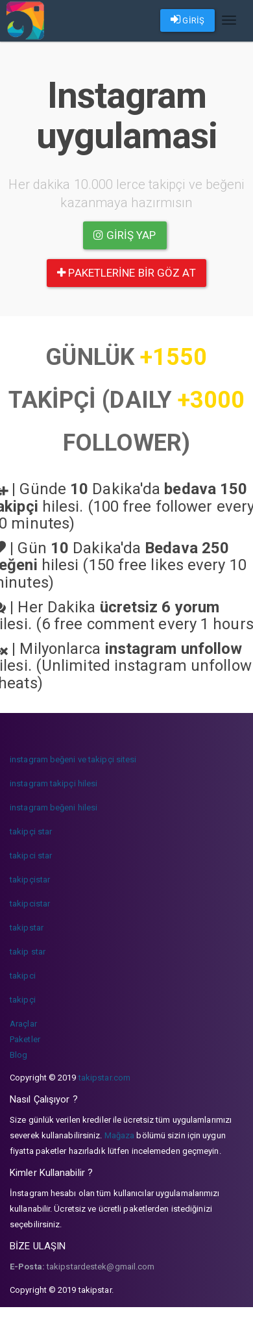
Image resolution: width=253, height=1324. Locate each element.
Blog (18, 1055)
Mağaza (119, 1135)
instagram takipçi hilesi (53, 783)
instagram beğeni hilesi (53, 807)
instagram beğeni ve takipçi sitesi (73, 759)
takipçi (23, 1000)
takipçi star (31, 831)
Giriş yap (124, 235)
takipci (23, 976)
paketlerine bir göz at (126, 272)
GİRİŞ (187, 19)
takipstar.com (104, 1077)
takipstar (26, 927)
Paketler (25, 1039)
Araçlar (23, 1024)
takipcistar (30, 903)
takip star (27, 951)
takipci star (31, 855)
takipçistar (30, 879)
